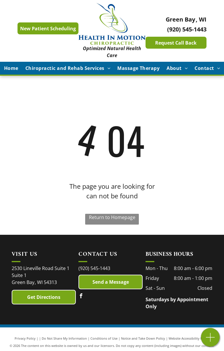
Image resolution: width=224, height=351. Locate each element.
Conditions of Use (104, 338)
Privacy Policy (25, 338)
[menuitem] (11, 68)
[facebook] (81, 296)
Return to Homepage (112, 217)
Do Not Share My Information (64, 338)
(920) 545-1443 (186, 29)
